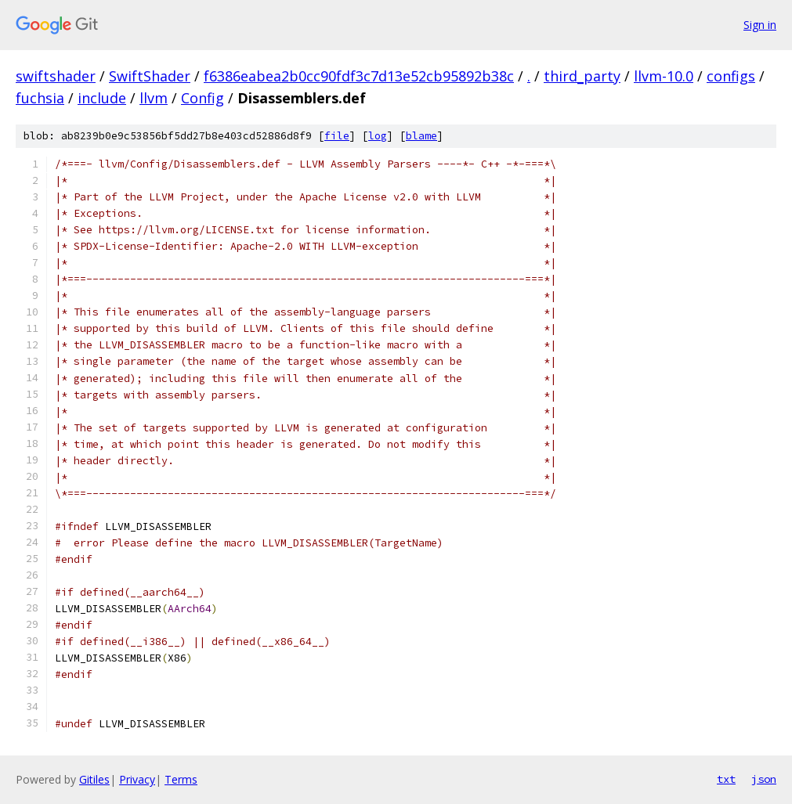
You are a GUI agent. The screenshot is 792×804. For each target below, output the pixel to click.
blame (421, 135)
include (102, 97)
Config (202, 97)
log (377, 135)
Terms (181, 779)
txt (726, 779)
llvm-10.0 (663, 76)
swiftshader (56, 76)
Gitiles (94, 779)
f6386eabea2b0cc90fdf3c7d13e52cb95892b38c (359, 76)
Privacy (137, 779)
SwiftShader (149, 76)
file (336, 135)
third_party (582, 76)
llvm (153, 97)
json (763, 779)
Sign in (759, 24)
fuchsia (40, 97)
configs (731, 76)
